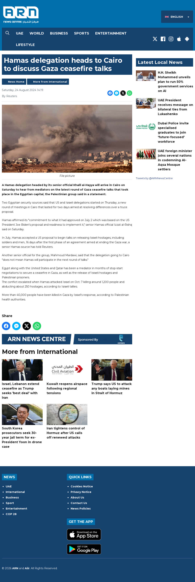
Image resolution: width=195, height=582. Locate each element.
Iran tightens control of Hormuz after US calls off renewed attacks (67, 421)
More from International (50, 81)
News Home (16, 81)
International (15, 492)
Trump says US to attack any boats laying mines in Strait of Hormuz (111, 377)
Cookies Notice (82, 486)
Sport (10, 503)
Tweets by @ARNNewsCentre (154, 178)
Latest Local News (160, 62)
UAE (19, 33)
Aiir (27, 568)
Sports (81, 33)
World (37, 33)
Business (59, 33)
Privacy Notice (81, 492)
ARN (15, 568)
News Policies (81, 508)
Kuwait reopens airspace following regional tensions (67, 377)
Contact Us (79, 503)
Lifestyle (25, 45)
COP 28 (11, 514)
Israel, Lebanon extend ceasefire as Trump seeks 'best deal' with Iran (22, 379)
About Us (77, 497)
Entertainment (111, 33)
